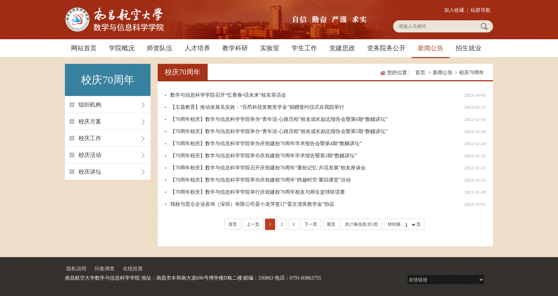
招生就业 (468, 48)
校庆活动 (89, 155)
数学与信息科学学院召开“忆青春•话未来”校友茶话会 (228, 95)
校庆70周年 (471, 72)
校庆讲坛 (89, 172)
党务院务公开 (386, 48)
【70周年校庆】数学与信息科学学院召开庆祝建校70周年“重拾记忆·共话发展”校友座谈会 (268, 167)
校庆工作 (89, 138)
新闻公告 (430, 48)
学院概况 (122, 48)
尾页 (331, 224)
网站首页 (84, 48)
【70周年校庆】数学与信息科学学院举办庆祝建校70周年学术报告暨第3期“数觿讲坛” (263, 155)
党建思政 (342, 48)
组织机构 (89, 105)
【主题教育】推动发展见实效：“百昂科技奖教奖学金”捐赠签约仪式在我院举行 (257, 107)
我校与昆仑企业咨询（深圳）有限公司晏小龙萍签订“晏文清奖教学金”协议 (252, 204)
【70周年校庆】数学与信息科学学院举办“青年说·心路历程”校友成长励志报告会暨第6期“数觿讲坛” (278, 119)
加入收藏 (454, 10)
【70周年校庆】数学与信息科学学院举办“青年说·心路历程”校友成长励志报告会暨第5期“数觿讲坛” (278, 131)
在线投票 (133, 268)
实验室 (269, 48)
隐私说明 (76, 268)
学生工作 (304, 48)
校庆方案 (89, 121)
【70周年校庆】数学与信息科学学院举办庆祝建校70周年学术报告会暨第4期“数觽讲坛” (266, 143)
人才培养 (197, 48)
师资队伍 (159, 48)
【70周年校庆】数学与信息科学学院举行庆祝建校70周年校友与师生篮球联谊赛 (257, 192)
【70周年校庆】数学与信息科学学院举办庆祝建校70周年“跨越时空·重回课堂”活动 (260, 180)
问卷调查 (105, 268)
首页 (420, 72)
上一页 (253, 224)
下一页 (310, 224)
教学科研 (235, 48)
